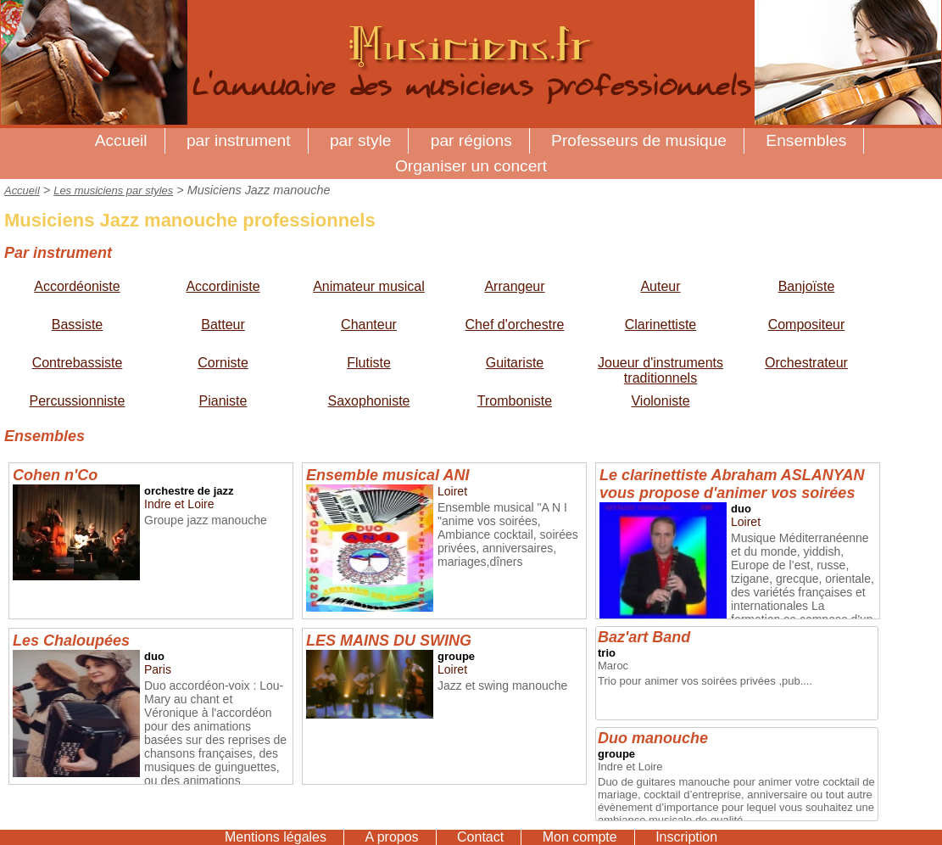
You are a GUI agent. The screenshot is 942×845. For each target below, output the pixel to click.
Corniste (223, 362)
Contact (480, 837)
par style (361, 140)
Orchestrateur (806, 362)
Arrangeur (514, 286)
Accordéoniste (77, 286)
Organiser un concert (471, 166)
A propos (391, 837)
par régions (471, 140)
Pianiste (223, 401)
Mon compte (580, 837)
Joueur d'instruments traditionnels (660, 370)
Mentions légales (275, 837)
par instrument (239, 140)
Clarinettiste (660, 324)
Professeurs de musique (639, 140)
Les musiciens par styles (113, 190)
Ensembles (806, 140)
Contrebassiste (77, 362)
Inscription (686, 837)
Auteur (660, 286)
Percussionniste (77, 401)
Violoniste (660, 401)
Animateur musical (369, 286)
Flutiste (369, 362)
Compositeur (806, 324)
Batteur (223, 324)
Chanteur (369, 324)
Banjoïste (806, 286)
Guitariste (514, 362)
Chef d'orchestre (515, 324)
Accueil (121, 140)
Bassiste (77, 324)
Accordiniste (222, 286)
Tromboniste (514, 401)
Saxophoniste (369, 401)
